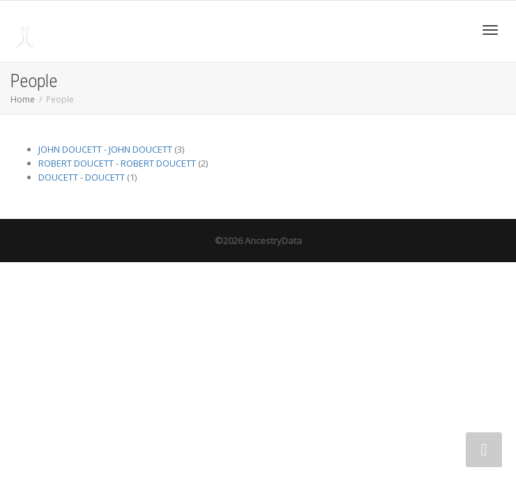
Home (22, 99)
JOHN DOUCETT (70, 149)
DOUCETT (58, 177)
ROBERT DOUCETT (76, 163)
